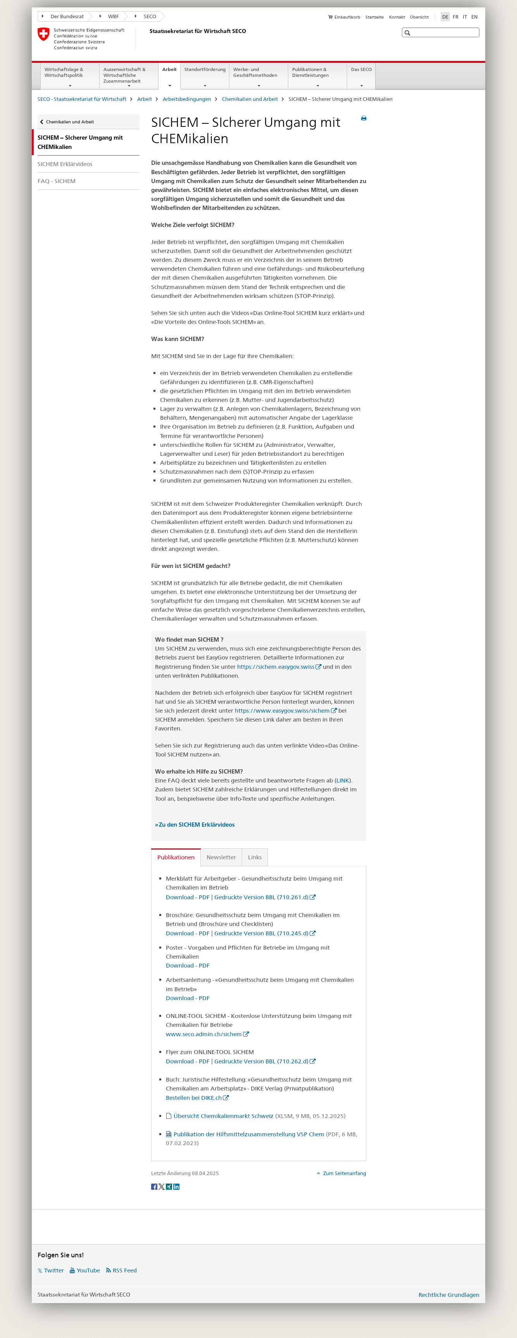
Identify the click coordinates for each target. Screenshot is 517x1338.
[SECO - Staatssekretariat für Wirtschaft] (148, 38)
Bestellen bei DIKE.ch (194, 1097)
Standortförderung (205, 69)
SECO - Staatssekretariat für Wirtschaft (82, 99)
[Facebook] (155, 1186)
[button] (408, 33)
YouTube (88, 1270)
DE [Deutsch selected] (445, 17)
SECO (145, 16)
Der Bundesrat (63, 16)
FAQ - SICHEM (57, 181)
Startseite (374, 17)
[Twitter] (162, 1186)
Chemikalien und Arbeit (250, 99)
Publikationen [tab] (176, 857)
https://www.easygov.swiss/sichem (282, 710)
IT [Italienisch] (465, 17)
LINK (342, 780)
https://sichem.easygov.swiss (275, 666)
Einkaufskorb (347, 17)
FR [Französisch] (455, 17)
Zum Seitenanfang (344, 1173)
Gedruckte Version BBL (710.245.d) (261, 933)
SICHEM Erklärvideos (65, 164)
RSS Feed (125, 1270)
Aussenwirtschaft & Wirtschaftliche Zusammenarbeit (124, 75)
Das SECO (361, 69)
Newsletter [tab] (221, 857)
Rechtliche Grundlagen (449, 1294)
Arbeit (171, 72)
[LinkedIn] (176, 1186)
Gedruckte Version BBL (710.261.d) (261, 897)
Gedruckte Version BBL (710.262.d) (261, 1061)
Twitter (54, 1270)
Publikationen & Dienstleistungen (310, 72)
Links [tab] (255, 857)
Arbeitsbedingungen (187, 99)
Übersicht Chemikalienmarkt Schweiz (260, 1116)
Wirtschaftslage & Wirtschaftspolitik (64, 72)
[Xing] (169, 1186)
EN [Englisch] (474, 17)
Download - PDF (188, 897)
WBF (109, 16)
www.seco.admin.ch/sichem (204, 1034)
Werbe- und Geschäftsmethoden (255, 72)
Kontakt (397, 17)
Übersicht (419, 17)
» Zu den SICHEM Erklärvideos (195, 824)
